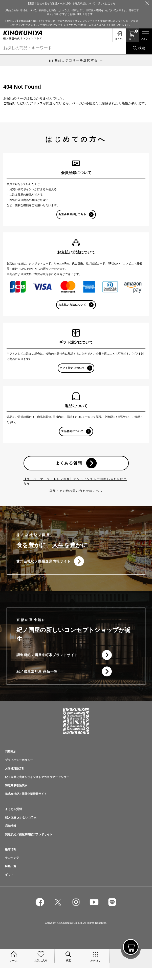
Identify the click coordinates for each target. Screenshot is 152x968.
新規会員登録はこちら (72, 214)
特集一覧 (10, 866)
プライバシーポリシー (19, 759)
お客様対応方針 (15, 768)
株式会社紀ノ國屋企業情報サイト (43, 561)
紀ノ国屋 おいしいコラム (20, 817)
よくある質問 (68, 463)
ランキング (12, 857)
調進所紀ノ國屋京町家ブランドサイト (47, 655)
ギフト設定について (72, 368)
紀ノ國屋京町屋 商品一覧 (36, 671)
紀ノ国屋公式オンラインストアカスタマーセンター (37, 777)
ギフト (9, 874)
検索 (141, 48)
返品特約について (72, 431)
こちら (98, 490)
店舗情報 (10, 825)
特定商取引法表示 (16, 785)
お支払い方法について (72, 304)
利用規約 (10, 751)
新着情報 (10, 849)
